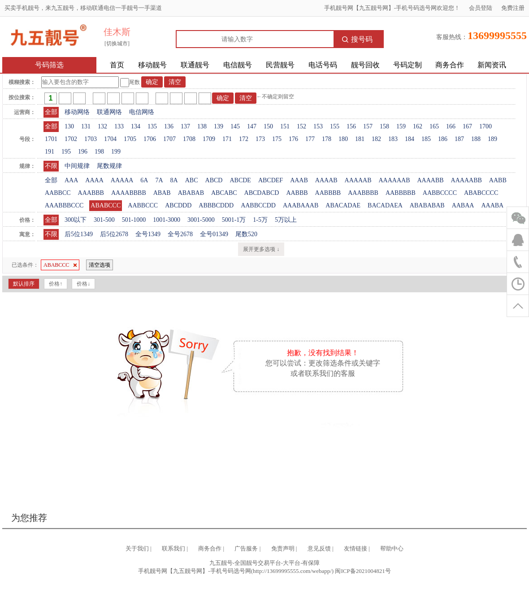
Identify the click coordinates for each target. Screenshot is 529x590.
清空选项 (99, 265)
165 (434, 126)
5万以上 (286, 219)
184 (409, 139)
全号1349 (147, 234)
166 (450, 126)
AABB (498, 180)
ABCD (214, 180)
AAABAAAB (300, 205)
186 (442, 139)
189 (492, 139)
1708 (189, 139)
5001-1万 (234, 219)
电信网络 (141, 112)
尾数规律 (109, 166)
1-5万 (260, 219)
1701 (51, 139)
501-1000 (134, 219)
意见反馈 (319, 548)
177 (310, 139)
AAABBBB (363, 192)
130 (69, 126)
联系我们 (173, 548)
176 (293, 139)
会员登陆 (480, 7)
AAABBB (91, 192)
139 (218, 126)
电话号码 (322, 65)
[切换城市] (117, 43)
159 (401, 126)
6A (144, 180)
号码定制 (407, 65)
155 (334, 126)
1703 (90, 139)
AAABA (492, 205)
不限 (51, 166)
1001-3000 (166, 219)
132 (102, 126)
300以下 (76, 219)
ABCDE (240, 180)
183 (393, 139)
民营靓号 (280, 65)
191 (49, 151)
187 (459, 139)
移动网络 (77, 112)
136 (168, 126)
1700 (485, 126)
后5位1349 (79, 234)
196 (82, 151)
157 (368, 126)
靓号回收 (365, 65)
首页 (117, 65)
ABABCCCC (481, 192)
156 (351, 126)
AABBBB (328, 192)
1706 (149, 139)
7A (159, 180)
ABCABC (224, 192)
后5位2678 (114, 234)
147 (251, 126)
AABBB (297, 192)
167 (467, 126)
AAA (71, 180)
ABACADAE (342, 205)
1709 (209, 139)
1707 (169, 139)
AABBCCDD (258, 205)
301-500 (104, 219)
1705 (130, 139)
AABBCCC (143, 205)
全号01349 (214, 234)
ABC (191, 180)
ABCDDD (178, 205)
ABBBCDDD (216, 205)
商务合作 (449, 65)
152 (301, 126)
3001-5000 (201, 219)
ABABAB (191, 192)
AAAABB (430, 180)
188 (476, 139)
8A (174, 180)
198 (99, 151)
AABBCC (58, 192)
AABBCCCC (440, 192)
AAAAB (326, 180)
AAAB (299, 180)
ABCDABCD (261, 192)
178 (326, 139)
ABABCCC (106, 205)
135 (152, 126)
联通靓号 (195, 65)
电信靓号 (237, 65)
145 (235, 126)
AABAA (463, 205)
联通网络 (109, 112)
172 (243, 139)
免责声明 (283, 548)
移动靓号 (152, 65)
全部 (51, 112)
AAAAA (122, 180)
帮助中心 (391, 548)
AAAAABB (466, 180)
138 (202, 126)
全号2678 (180, 234)
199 (116, 151)
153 (318, 126)
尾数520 (246, 234)
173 (260, 139)
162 (417, 126)
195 (66, 151)
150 (268, 126)
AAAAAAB (394, 180)
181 (359, 139)
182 (376, 139)
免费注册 (513, 7)
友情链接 (355, 548)
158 (384, 126)
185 (426, 139)
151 (285, 126)
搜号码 (357, 39)
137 (185, 126)
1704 (110, 139)
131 (86, 126)
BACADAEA (385, 205)
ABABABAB (427, 205)
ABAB (162, 192)
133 (119, 126)
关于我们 (137, 548)
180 (343, 139)
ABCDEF (270, 180)
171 (227, 139)
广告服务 (246, 548)
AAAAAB (358, 180)
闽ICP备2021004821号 (362, 571)
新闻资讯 (491, 65)
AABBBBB (401, 192)
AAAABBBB (128, 192)
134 (135, 126)
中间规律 (77, 166)
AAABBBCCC (64, 205)
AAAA (94, 180)
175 (277, 139)
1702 (71, 139)
